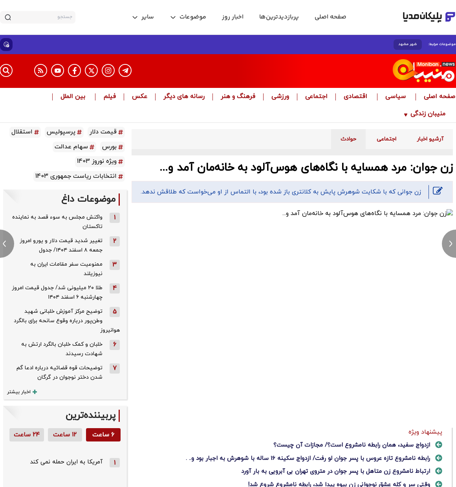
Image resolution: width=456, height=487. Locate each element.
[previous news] (7, 243)
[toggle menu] (188, 17)
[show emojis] (6, 44)
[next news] (449, 243)
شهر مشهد (407, 44)
